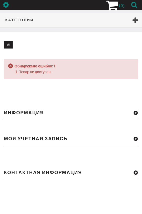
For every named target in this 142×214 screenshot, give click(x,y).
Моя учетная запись (36, 139)
